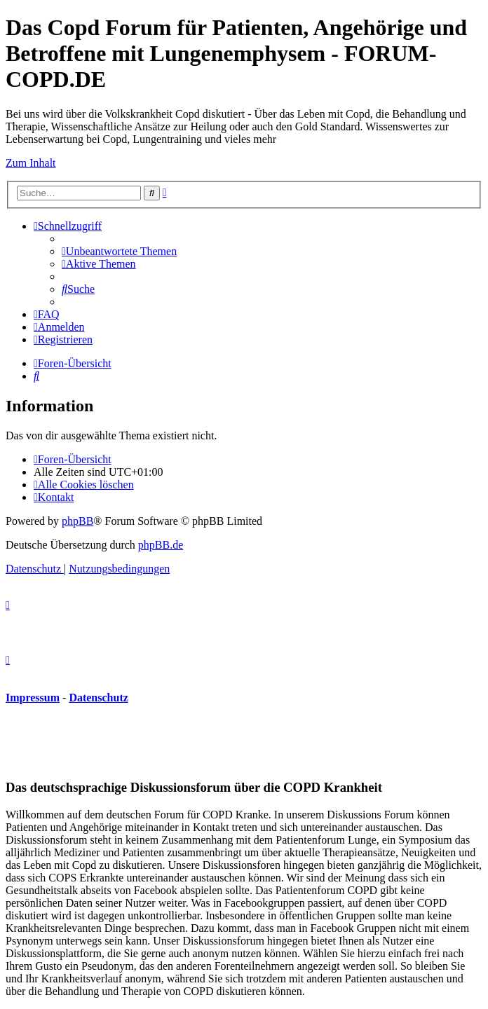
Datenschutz (98, 697)
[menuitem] (119, 251)
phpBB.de (160, 545)
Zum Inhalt (31, 163)
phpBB (77, 521)
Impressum (33, 697)
